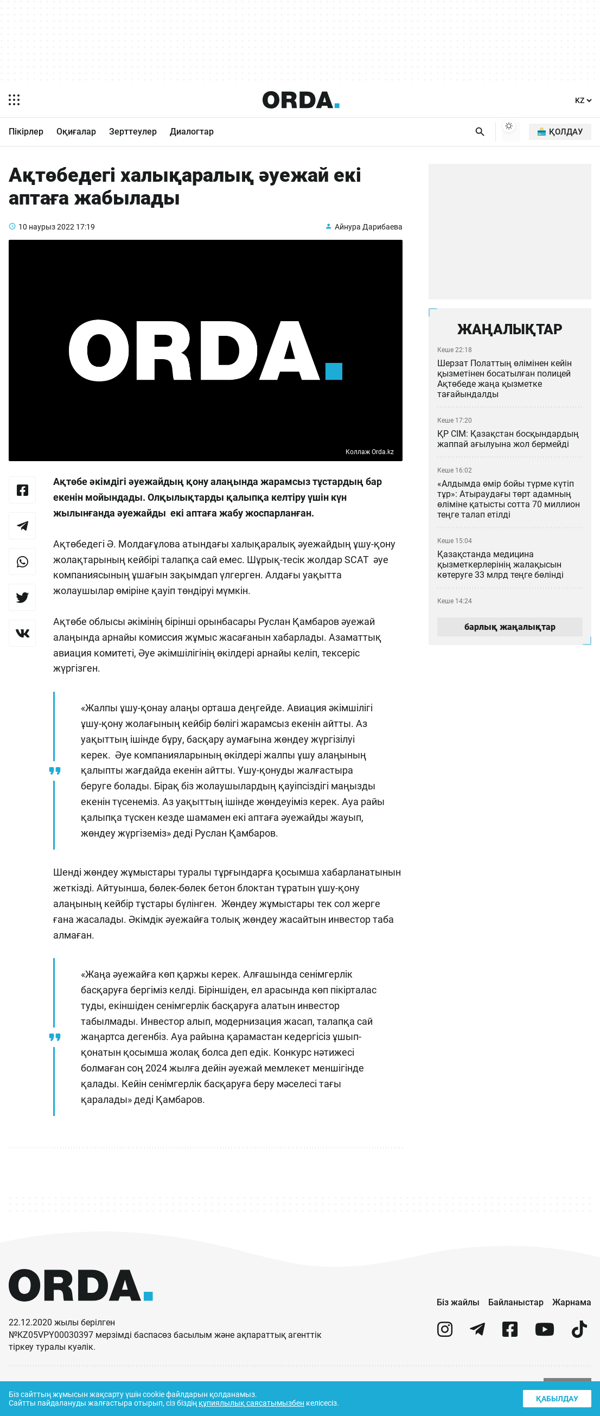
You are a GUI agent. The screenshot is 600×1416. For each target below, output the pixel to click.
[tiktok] (579, 1344)
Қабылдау (556, 1397)
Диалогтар (192, 132)
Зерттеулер (133, 132)
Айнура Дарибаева (368, 236)
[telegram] (477, 1344)
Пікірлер (26, 132)
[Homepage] (301, 100)
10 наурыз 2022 (46, 236)
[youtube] (545, 1344)
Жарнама (571, 1312)
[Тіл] (584, 100)
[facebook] (510, 1344)
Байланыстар (516, 1312)
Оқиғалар (76, 132)
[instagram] (445, 1344)
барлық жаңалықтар (510, 631)
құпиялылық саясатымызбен (255, 1402)
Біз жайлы (458, 1312)
